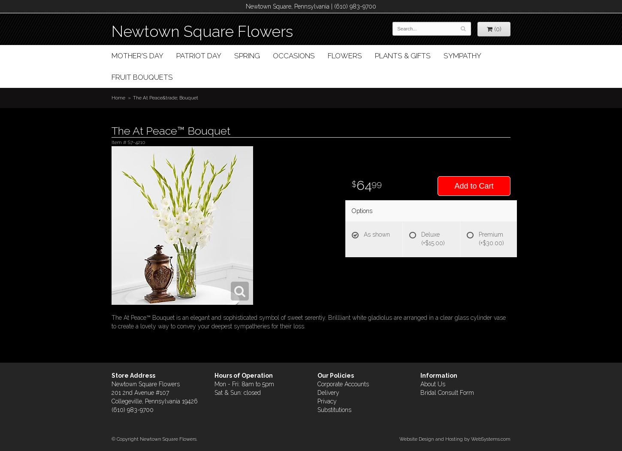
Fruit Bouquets (142, 77)
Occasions (294, 55)
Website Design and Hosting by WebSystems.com (454, 439)
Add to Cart (473, 186)
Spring (247, 55)
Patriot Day (198, 55)
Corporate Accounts (343, 384)
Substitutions (334, 409)
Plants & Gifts (403, 55)
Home (118, 98)
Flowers (345, 55)
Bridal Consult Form (447, 392)
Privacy (327, 401)
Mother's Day (137, 55)
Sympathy (462, 55)
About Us (432, 384)
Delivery (328, 392)
